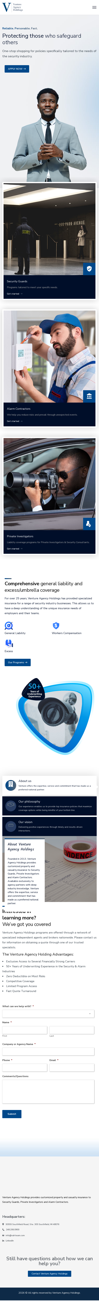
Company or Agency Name (19, 1044)
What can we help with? (18, 1006)
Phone (7, 1060)
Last (52, 1036)
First (4, 1036)
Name (7, 1022)
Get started (15, 294)
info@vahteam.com (15, 1236)
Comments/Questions (15, 1076)
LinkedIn (10, 1241)
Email (54, 1060)
